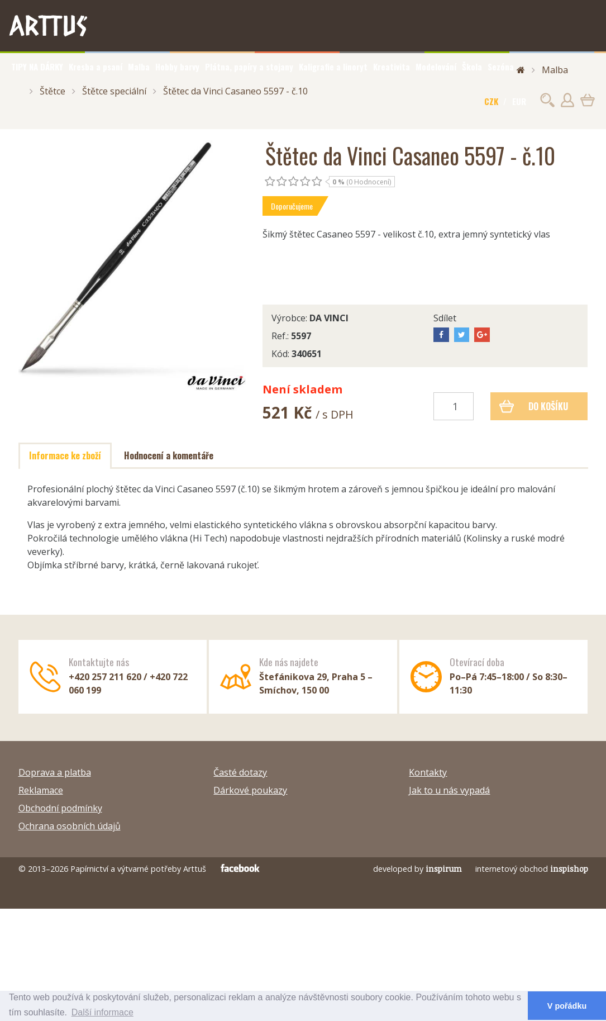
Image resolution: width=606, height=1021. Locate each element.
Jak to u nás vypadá (449, 790)
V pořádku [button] (566, 1005)
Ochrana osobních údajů (69, 826)
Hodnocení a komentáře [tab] (168, 455)
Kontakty (428, 772)
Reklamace (40, 790)
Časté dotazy (240, 772)
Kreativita (391, 66)
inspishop (569, 868)
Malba (139, 66)
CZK (491, 101)
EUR (519, 101)
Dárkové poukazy (250, 790)
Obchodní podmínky (60, 808)
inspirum (444, 868)
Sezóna (501, 66)
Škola (472, 66)
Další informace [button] (102, 1012)
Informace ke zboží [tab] (65, 455)
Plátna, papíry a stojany (249, 66)
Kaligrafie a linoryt (333, 66)
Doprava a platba (54, 772)
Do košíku (533, 406)
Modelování (436, 66)
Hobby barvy (177, 66)
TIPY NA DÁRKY (37, 66)
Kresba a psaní (95, 66)
